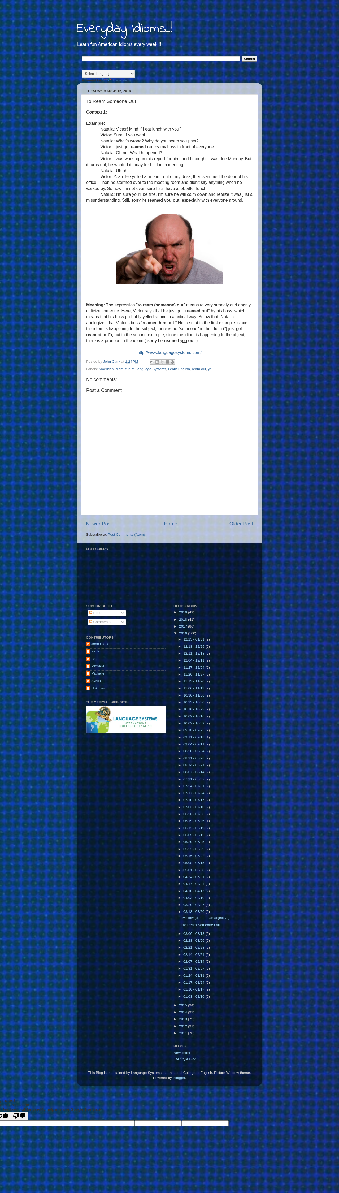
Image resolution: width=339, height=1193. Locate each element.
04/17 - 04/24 (194, 884)
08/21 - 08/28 (194, 758)
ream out (199, 369)
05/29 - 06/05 (194, 842)
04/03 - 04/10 (194, 898)
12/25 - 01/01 (194, 639)
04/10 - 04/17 (194, 891)
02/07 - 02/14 (194, 961)
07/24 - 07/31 (194, 786)
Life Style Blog (184, 1059)
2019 (183, 612)
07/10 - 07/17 (194, 800)
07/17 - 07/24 (194, 793)
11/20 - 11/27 (194, 674)
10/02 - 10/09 (194, 723)
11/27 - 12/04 (194, 667)
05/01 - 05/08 (194, 870)
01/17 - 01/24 (194, 982)
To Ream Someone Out (201, 925)
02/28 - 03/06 (194, 941)
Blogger (179, 1078)
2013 (183, 1019)
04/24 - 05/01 (194, 877)
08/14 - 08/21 (194, 765)
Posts (95, 613)
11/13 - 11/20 (194, 681)
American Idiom (111, 369)
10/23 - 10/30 (194, 702)
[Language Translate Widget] (108, 74)
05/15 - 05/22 (194, 856)
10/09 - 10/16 (194, 716)
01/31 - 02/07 (194, 968)
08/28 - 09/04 (194, 751)
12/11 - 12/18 (194, 653)
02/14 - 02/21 (194, 955)
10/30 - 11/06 (194, 695)
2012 (183, 1026)
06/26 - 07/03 (194, 814)
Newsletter (181, 1053)
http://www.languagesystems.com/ (169, 352)
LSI (94, 659)
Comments (100, 622)
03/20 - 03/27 (194, 905)
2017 (183, 626)
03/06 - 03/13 (194, 934)
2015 (183, 1005)
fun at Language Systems (145, 369)
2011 (183, 1033)
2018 (183, 619)
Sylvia (96, 681)
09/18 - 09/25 (194, 730)
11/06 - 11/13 (194, 688)
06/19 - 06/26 (194, 821)
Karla (95, 651)
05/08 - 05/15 (194, 863)
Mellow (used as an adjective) (206, 918)
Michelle (98, 666)
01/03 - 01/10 (194, 997)
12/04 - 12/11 (194, 660)
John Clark (99, 644)
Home (170, 523)
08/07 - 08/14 (194, 772)
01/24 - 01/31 (194, 976)
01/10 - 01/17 (194, 989)
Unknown (98, 688)
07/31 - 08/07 (194, 779)
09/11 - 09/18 (194, 737)
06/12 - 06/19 (194, 828)
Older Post (241, 523)
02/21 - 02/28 (194, 947)
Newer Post (99, 523)
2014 (183, 1012)
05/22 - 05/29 (194, 849)
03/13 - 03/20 (194, 912)
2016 (183, 633)
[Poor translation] (19, 1116)
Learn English (179, 369)
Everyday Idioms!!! (124, 28)
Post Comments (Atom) (126, 535)
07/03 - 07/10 (194, 807)
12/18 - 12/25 (194, 647)
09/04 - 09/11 (194, 744)
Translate (114, 80)
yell (210, 369)
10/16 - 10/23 (194, 709)
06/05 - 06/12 (194, 835)
